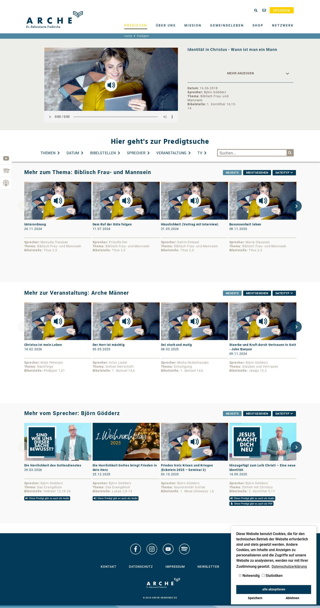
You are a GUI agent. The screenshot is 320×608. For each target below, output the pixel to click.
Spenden (281, 10)
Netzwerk (283, 25)
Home (128, 36)
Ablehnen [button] (292, 598)
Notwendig (249, 576)
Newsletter (208, 567)
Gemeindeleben (227, 25)
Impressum (175, 567)
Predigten (135, 25)
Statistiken (272, 576)
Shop (258, 25)
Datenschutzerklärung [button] (289, 566)
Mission (193, 25)
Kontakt (108, 567)
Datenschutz (141, 567)
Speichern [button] (255, 598)
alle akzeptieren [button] (273, 589)
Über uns (166, 25)
